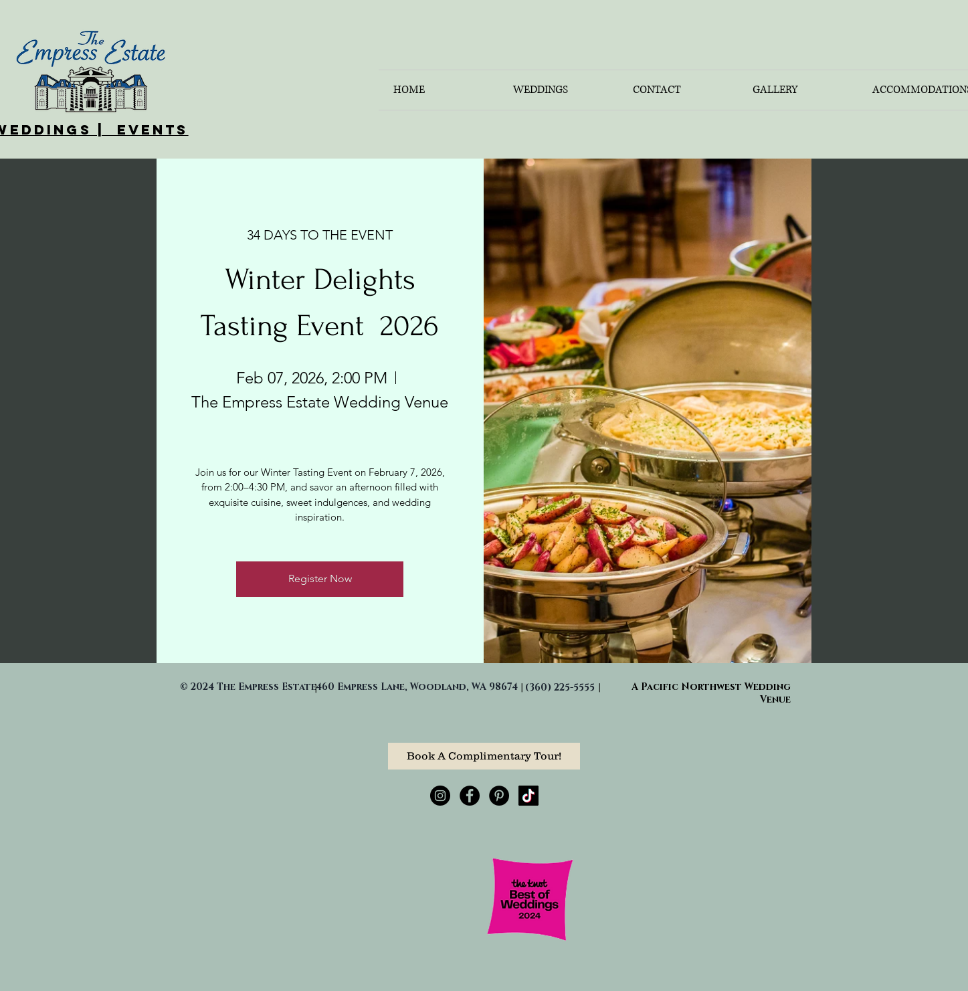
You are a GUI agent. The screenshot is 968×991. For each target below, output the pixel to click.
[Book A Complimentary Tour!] (484, 756)
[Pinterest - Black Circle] (499, 796)
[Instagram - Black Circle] (440, 796)
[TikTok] (528, 796)
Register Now (320, 578)
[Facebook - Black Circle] (470, 796)
